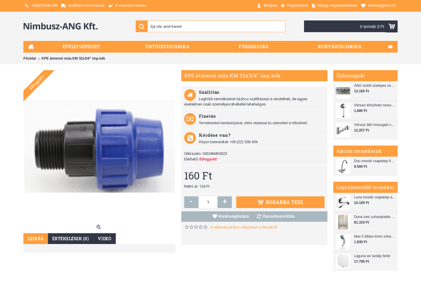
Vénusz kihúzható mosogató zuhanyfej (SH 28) (375, 105)
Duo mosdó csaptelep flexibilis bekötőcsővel (375, 161)
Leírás (36, 238)
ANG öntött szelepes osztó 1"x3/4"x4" (375, 86)
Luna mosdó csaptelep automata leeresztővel (375, 197)
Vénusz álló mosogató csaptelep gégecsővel (375, 125)
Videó (104, 238)
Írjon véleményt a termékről (254, 227)
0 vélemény (219, 227)
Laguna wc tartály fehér (372, 256)
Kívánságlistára (234, 216)
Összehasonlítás (279, 216)
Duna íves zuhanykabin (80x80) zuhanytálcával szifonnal (375, 217)
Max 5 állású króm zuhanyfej (375, 236)
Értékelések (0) (70, 238)
